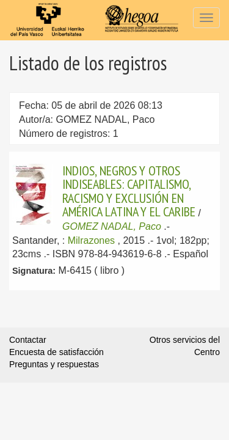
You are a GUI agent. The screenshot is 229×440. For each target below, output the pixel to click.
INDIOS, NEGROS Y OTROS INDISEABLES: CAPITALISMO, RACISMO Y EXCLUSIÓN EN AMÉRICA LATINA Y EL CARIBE (128, 191)
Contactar (27, 340)
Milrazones (91, 240)
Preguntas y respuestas (54, 364)
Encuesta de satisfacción (56, 352)
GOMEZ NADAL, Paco (111, 226)
